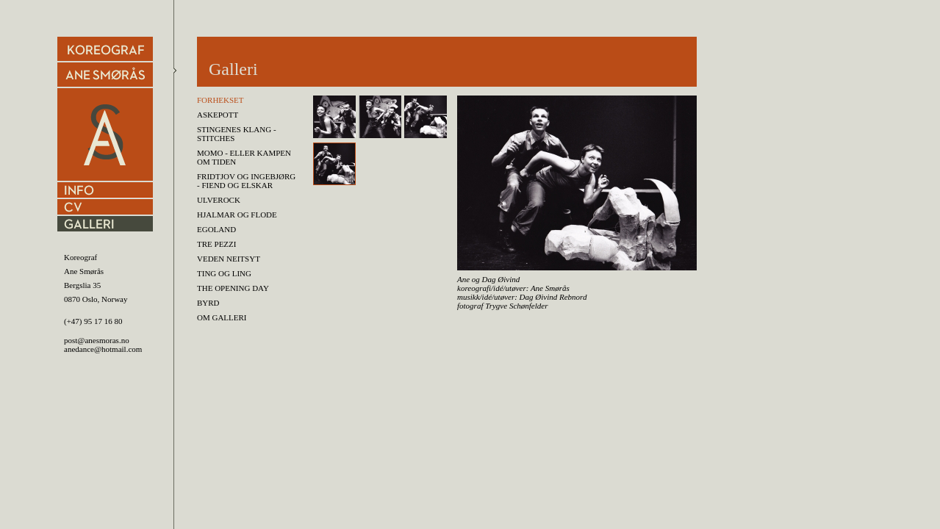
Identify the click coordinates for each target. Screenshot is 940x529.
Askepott (217, 114)
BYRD (208, 302)
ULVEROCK (218, 199)
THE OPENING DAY (233, 288)
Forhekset (220, 100)
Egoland (216, 229)
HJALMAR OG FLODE (237, 214)
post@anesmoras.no (96, 340)
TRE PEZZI (216, 244)
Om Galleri (222, 317)
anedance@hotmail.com (103, 349)
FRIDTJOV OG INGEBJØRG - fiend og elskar (246, 181)
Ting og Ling (224, 273)
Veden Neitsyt (228, 258)
